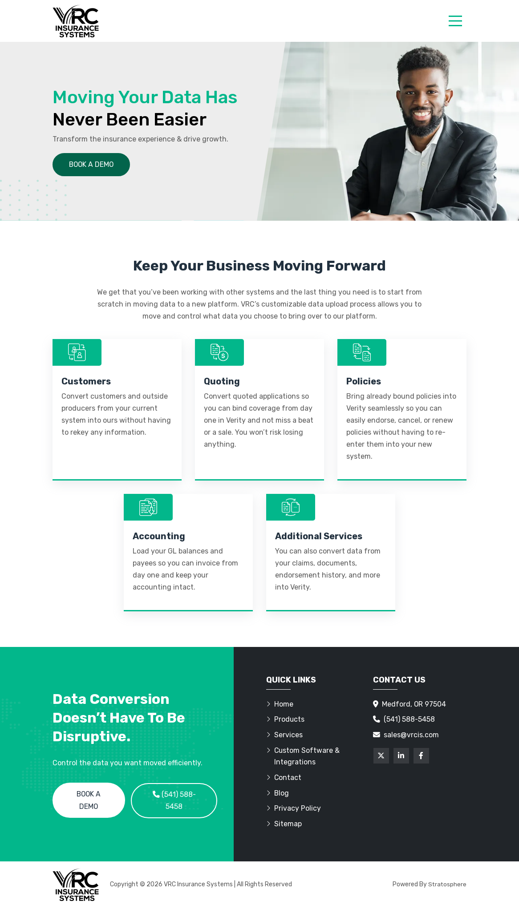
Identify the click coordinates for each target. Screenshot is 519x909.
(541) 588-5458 (174, 801)
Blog (277, 794)
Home (279, 704)
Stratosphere (446, 885)
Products (285, 720)
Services (284, 735)
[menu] (455, 21)
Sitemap (284, 825)
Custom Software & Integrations (303, 757)
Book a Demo (88, 801)
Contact (284, 779)
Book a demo (92, 164)
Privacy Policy (293, 810)
